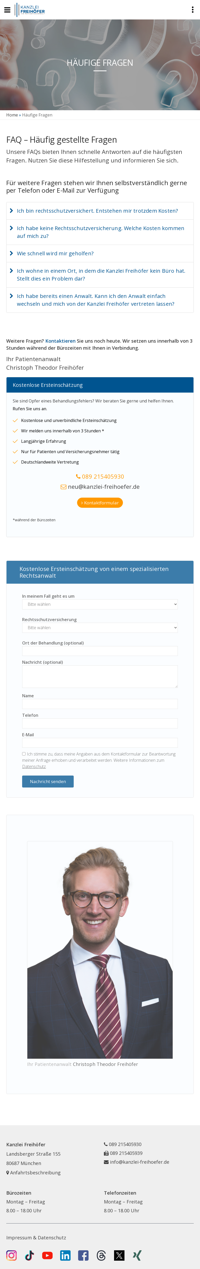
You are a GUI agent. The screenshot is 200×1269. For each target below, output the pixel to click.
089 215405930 (103, 476)
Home (12, 115)
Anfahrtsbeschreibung (33, 1172)
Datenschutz (34, 766)
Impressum (19, 1237)
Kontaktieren (60, 341)
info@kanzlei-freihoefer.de (139, 1162)
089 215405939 (126, 1153)
